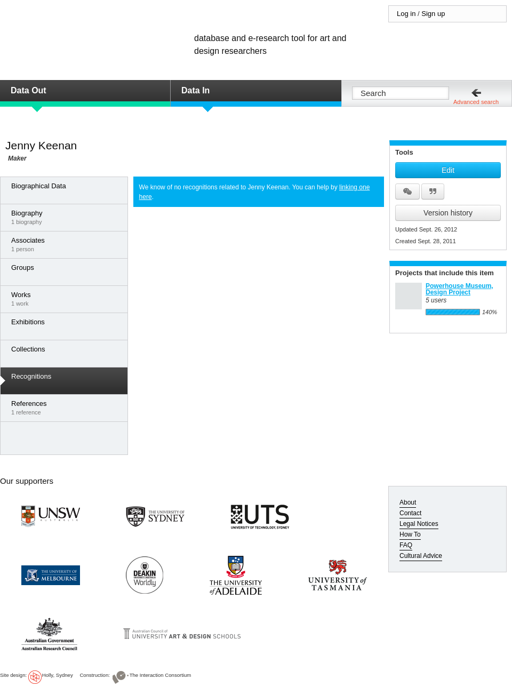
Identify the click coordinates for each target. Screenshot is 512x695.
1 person (66, 244)
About (407, 502)
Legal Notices (418, 524)
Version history (448, 213)
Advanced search (476, 102)
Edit (448, 170)
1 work (66, 299)
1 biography (66, 217)
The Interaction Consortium (160, 675)
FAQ (405, 545)
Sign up (433, 14)
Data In (195, 90)
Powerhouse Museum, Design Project (459, 289)
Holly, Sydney (57, 675)
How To (410, 534)
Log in (406, 14)
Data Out (28, 90)
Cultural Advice (420, 556)
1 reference (66, 408)
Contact (410, 513)
